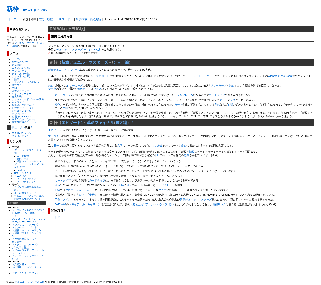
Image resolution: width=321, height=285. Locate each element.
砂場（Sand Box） (22, 116)
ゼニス (97, 88)
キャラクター (19, 102)
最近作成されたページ (24, 119)
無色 (50, 85)
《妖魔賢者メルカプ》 (24, 264)
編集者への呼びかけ (23, 105)
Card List (21, 170)
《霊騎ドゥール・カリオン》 (28, 230)
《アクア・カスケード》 (25, 244)
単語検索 (81, 19)
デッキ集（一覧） (22, 73)
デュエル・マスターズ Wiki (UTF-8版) (78, 49)
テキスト (209, 75)
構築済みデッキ (20, 70)
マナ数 (52, 88)
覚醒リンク (219, 204)
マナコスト (102, 75)
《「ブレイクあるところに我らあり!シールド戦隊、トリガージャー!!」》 (28, 213)
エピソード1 (72, 122)
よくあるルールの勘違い (25, 82)
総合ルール (23, 158)
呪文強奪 (17, 241)
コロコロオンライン (25, 178)
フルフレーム (185, 95)
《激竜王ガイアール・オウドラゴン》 (152, 204)
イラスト (196, 75)
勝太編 (121, 122)
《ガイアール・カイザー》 (85, 204)
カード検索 (23, 155)
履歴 (50, 19)
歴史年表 (17, 96)
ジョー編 (121, 62)
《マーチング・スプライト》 (28, 272)
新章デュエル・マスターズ (84, 62)
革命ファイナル (100, 122)
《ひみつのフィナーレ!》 (26, 224)
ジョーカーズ (75, 85)
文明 (14, 87)
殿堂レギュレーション (29, 161)
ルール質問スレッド (25, 193)
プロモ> (163, 190)
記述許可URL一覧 (21, 110)
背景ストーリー (20, 90)
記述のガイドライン (23, 108)
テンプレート (19, 113)
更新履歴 (17, 65)
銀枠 (81, 194)
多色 (57, 104)
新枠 (12, 9)
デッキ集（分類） (22, 76)
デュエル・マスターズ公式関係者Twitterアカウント (29, 197)
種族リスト (18, 85)
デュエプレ (18, 127)
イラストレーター (22, 93)
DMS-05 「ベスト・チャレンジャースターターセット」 (29, 220)
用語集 (15, 79)
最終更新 (95, 19)
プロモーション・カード (80, 190)
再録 (186, 155)
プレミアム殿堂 (20, 247)
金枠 (92, 194)
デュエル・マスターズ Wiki (29, 281)
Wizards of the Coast (280, 75)
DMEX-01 (60, 204)
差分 (42, 19)
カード (87, 88)
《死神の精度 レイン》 (24, 238)
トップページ (19, 59)
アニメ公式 (20, 175)
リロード (64, 19)
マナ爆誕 (157, 145)
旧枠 (56, 145)
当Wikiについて (20, 62)
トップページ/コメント (24, 227)
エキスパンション (22, 67)
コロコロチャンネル (25, 181)
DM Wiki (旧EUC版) (35, 10)
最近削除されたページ (24, 122)
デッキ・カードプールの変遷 (28, 99)
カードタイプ (63, 95)
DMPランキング (23, 172)
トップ (12, 19)
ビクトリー (167, 185)
